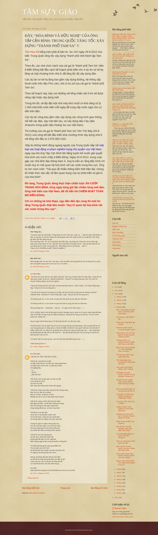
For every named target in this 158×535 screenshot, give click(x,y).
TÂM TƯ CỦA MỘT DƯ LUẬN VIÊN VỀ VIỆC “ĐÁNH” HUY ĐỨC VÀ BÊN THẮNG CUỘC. (123, 142)
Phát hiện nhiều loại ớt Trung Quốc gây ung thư (125, 328)
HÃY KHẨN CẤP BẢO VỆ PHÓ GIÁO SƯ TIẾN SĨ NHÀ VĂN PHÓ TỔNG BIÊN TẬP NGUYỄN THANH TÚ (124, 107)
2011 (117, 497)
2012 (117, 294)
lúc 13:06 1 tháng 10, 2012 (39, 347)
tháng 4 (119, 483)
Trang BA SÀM (117, 239)
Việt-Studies (116, 245)
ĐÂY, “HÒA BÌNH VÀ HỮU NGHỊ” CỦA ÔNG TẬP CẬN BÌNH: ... (125, 312)
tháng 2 (119, 490)
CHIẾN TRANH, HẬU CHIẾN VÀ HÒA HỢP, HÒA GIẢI (125, 409)
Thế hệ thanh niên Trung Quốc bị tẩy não (125, 356)
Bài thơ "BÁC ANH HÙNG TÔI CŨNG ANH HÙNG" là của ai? (125, 463)
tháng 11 (120, 300)
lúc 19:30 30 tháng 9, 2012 (39, 267)
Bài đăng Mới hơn (31, 488)
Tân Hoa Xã (32, 51)
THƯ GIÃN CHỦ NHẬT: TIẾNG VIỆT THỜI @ (124, 368)
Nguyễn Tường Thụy (119, 226)
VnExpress (116, 248)
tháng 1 (119, 493)
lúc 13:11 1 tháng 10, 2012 (39, 473)
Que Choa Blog (117, 232)
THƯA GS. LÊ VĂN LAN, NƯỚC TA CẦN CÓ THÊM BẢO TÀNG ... (125, 396)
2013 (117, 290)
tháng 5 (119, 479)
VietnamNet (116, 242)
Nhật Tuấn (116, 229)
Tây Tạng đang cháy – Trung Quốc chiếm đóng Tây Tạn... (125, 362)
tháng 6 (119, 476)
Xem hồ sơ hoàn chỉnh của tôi (122, 517)
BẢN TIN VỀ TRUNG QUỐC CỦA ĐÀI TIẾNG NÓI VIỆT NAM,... (125, 448)
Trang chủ (65, 488)
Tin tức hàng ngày (118, 236)
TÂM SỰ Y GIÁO (50, 12)
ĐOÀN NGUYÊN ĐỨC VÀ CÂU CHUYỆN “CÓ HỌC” (123, 73)
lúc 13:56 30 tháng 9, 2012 (39, 251)
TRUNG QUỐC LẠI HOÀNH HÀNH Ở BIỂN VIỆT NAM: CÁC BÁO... (125, 342)
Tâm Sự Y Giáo (120, 508)
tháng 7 (119, 472)
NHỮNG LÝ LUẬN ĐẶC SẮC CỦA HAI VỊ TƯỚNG (122, 125)
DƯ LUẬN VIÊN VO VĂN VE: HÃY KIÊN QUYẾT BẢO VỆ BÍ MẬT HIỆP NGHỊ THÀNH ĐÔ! (123, 160)
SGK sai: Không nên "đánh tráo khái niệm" (125, 442)
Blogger (89, 530)
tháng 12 (120, 297)
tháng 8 (119, 469)
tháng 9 (119, 307)
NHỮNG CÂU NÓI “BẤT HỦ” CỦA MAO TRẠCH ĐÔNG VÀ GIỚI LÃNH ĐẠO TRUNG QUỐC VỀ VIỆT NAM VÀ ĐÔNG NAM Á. (124, 180)
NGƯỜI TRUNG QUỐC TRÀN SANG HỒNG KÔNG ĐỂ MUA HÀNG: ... (125, 382)
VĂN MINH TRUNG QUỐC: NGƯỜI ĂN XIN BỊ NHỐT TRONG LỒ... (125, 374)
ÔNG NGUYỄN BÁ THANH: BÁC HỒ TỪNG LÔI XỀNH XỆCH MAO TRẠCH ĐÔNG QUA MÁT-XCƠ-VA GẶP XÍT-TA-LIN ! (124, 37)
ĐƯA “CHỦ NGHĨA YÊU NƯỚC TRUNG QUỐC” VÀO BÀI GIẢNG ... (125, 456)
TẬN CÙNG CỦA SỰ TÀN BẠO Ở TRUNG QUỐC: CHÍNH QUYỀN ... (125, 335)
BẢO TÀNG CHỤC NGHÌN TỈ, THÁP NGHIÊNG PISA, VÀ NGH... (125, 349)
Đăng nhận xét (33, 478)
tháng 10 (120, 304)
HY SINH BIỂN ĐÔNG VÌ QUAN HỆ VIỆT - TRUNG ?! (125, 436)
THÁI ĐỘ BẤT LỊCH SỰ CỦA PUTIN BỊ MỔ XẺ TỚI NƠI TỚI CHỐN (123, 199)
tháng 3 (119, 486)
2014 (117, 287)
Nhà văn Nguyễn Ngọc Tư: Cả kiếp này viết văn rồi (125, 390)
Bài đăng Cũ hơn (99, 488)
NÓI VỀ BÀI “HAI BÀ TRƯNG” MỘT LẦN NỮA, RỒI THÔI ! (124, 428)
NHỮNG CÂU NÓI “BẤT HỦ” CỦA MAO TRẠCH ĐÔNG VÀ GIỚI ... (125, 416)
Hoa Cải (115, 223)
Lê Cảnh (33, 274)
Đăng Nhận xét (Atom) (37, 493)
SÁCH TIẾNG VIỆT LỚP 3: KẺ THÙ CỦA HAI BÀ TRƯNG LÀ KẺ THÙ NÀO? (123, 56)
